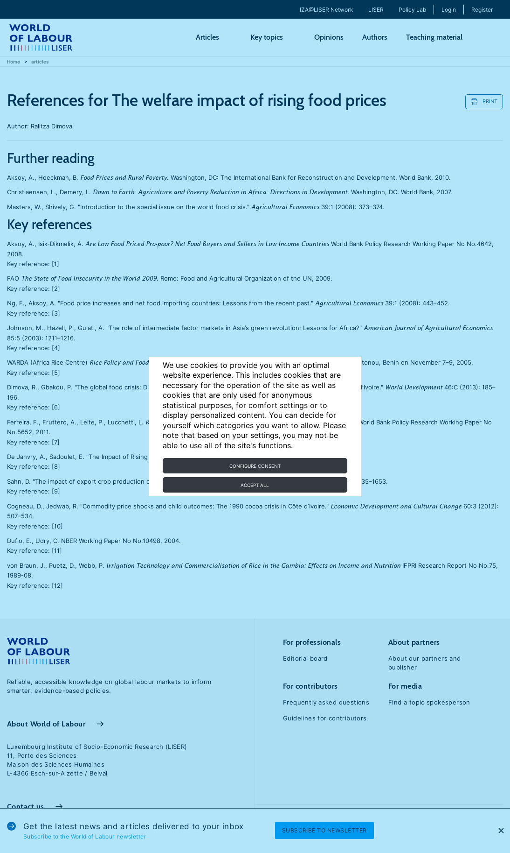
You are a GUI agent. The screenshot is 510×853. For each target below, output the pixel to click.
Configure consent (255, 466)
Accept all (255, 485)
